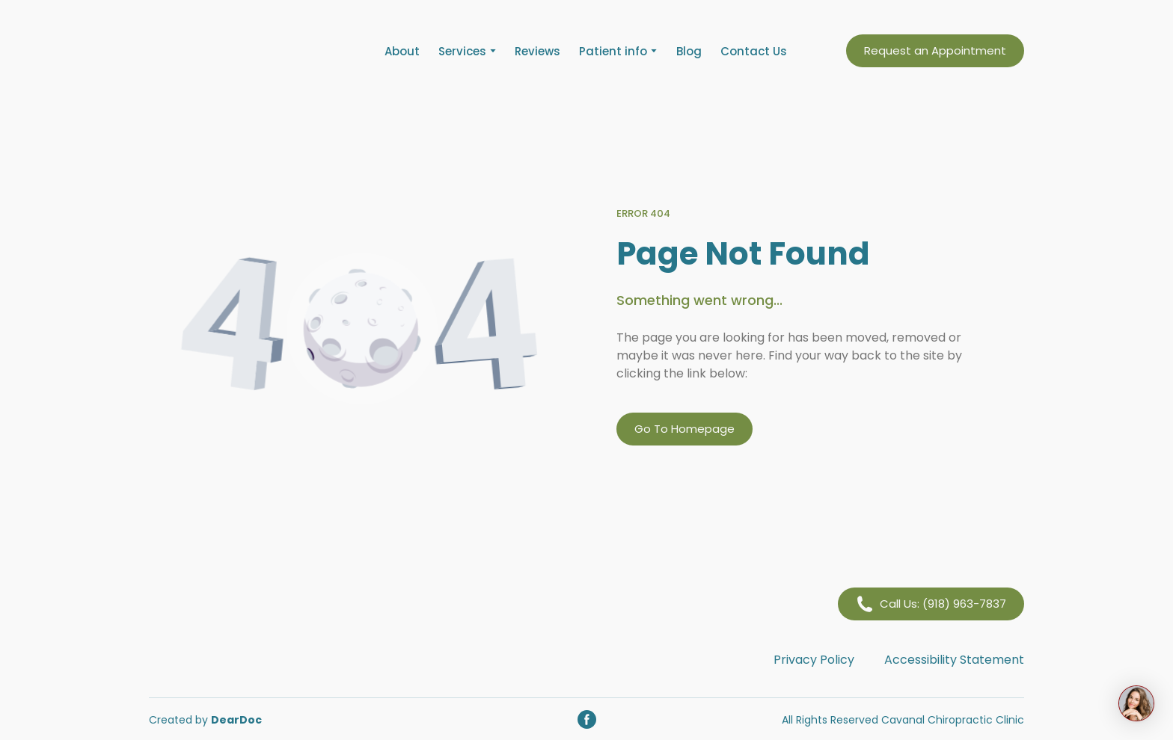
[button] (935, 50)
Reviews (537, 51)
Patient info (613, 51)
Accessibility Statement (954, 659)
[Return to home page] (239, 51)
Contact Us (753, 51)
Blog (689, 51)
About (402, 51)
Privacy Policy (814, 659)
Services (462, 51)
